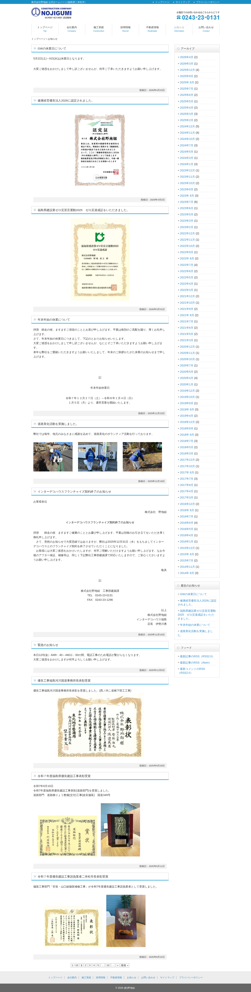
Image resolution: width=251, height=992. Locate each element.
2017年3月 (186, 497)
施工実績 (98, 29)
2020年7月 (186, 365)
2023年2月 (186, 227)
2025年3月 (186, 113)
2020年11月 (187, 352)
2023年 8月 (187, 195)
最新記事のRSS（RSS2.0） (197, 656)
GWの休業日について (52, 48)
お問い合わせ (206, 29)
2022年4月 (186, 283)
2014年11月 (187, 566)
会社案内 (71, 29)
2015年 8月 (187, 554)
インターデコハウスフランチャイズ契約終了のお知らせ (74, 491)
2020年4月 (186, 378)
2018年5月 (186, 447)
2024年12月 (187, 126)
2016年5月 (186, 529)
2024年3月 (186, 157)
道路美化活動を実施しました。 (58, 423)
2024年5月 (186, 151)
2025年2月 (186, 120)
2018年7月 (186, 440)
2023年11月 (187, 176)
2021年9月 (186, 308)
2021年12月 (187, 296)
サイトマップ (183, 2)
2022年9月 (186, 252)
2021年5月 (186, 333)
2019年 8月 (187, 409)
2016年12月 (187, 503)
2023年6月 (186, 208)
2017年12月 (187, 459)
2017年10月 (187, 466)
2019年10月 (187, 396)
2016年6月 (186, 522)
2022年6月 (186, 271)
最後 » (124, 965)
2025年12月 (187, 69)
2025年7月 (186, 88)
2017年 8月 (187, 472)
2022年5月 (186, 277)
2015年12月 (187, 548)
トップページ (162, 2)
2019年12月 (187, 390)
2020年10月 (187, 359)
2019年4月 (186, 415)
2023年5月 (186, 214)
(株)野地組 (129, 988)
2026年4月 (186, 57)
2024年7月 (186, 145)
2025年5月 (186, 101)
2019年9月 (186, 403)
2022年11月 (187, 239)
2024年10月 (187, 138)
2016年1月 (186, 541)
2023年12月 (187, 170)
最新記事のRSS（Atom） (196, 662)
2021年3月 (186, 340)
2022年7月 (186, 264)
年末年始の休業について (54, 319)
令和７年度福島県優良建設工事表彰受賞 (64, 776)
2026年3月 (186, 63)
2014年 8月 (187, 573)
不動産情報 (152, 29)
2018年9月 (186, 428)
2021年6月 (186, 327)
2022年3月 (186, 289)
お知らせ (179, 29)
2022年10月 (187, 245)
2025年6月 (186, 94)
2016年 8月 (187, 510)
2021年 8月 (187, 315)
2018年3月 (186, 453)
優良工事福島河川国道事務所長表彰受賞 (64, 680)
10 (107, 965)
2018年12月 (187, 422)
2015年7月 (186, 560)
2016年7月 (186, 516)
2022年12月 (187, 233)
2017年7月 (186, 478)
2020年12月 (187, 346)
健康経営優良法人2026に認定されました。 (66, 100)
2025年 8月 (187, 82)
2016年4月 (186, 535)
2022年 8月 (187, 258)
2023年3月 (186, 220)
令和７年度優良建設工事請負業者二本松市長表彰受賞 (73, 876)
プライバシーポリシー (208, 2)
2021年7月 (186, 321)
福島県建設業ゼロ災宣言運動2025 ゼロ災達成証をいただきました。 (84, 210)
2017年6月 (186, 485)
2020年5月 (186, 371)
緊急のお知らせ (48, 645)
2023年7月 (186, 201)
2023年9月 (186, 189)
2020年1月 (186, 384)
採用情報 (125, 29)
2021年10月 (187, 302)
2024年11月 (187, 132)
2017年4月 (186, 491)
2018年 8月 (187, 434)
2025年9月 (186, 76)
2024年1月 (186, 164)
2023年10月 (187, 183)
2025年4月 (186, 107)
